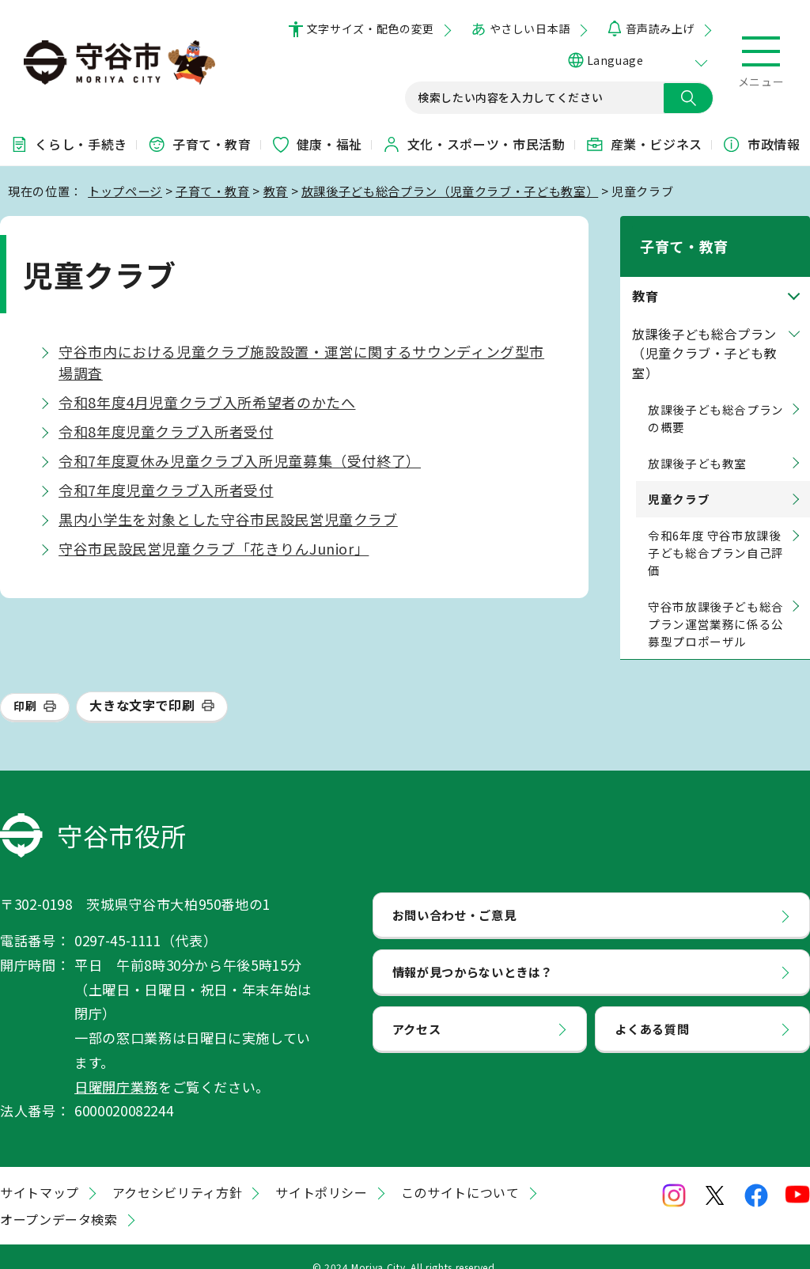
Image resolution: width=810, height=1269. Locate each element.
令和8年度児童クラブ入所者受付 (166, 431)
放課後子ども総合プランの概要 (716, 398)
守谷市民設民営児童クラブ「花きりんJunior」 (214, 548)
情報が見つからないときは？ (472, 951)
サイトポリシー (321, 1171)
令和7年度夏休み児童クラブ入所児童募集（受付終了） (240, 460)
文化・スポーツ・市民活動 (474, 143)
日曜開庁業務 (116, 1066)
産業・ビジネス (643, 143)
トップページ (125, 190)
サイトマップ (39, 1171)
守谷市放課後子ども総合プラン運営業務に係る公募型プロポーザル (716, 603)
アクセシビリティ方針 (177, 1171)
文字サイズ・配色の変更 (370, 28)
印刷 (24, 686)
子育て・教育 (199, 143)
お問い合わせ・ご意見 (454, 894)
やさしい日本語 (530, 28)
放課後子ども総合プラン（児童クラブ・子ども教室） (449, 190)
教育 (275, 190)
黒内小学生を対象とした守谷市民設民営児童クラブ (228, 519)
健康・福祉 (316, 143)
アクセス (416, 1008)
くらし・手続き (68, 143)
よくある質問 (652, 1008)
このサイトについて (460, 1171)
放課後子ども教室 (697, 442)
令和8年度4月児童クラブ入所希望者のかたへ (207, 402)
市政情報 (761, 143)
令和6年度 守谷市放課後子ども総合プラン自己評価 (716, 533)
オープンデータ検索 (59, 1198)
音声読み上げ (660, 28)
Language (615, 60)
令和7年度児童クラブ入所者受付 (166, 489)
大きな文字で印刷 (142, 685)
